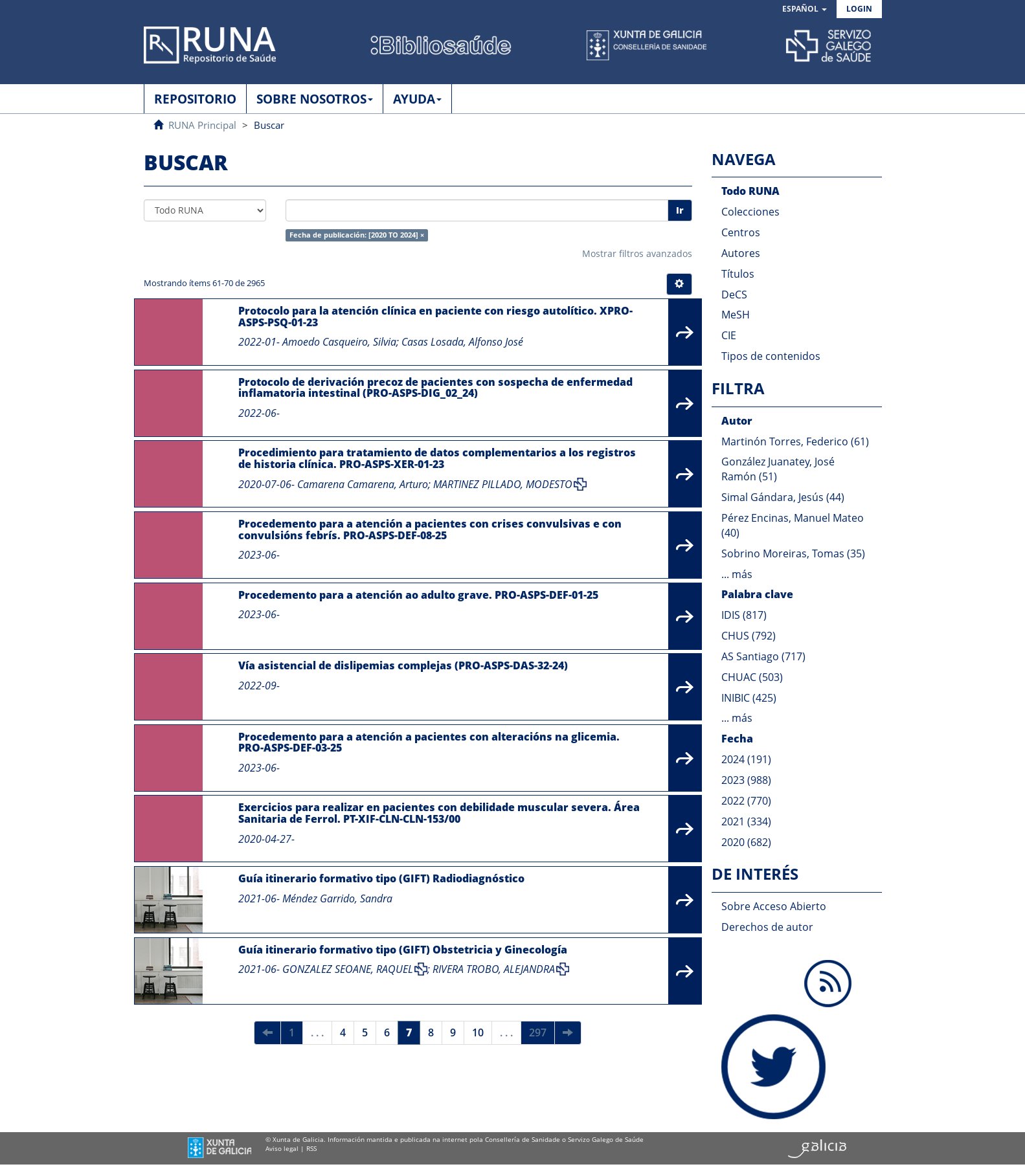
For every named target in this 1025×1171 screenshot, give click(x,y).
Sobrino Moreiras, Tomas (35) (793, 553)
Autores (740, 253)
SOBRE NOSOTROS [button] (314, 99)
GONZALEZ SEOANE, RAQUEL (347, 969)
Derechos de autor (767, 927)
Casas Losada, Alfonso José (462, 342)
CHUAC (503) (752, 677)
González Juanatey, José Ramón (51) (778, 469)
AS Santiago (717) (763, 656)
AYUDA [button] (417, 99)
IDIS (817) (744, 615)
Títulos (737, 274)
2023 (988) (746, 780)
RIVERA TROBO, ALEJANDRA (494, 969)
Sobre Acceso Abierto (773, 906)
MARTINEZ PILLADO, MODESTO (502, 484)
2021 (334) (746, 821)
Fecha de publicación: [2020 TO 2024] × (356, 235)
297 (537, 1032)
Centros (740, 232)
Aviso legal (281, 1148)
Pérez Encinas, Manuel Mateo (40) (792, 525)
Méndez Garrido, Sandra (337, 898)
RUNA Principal (202, 124)
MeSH (735, 314)
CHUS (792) (748, 636)
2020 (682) (746, 842)
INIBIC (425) (748, 698)
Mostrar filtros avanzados (637, 253)
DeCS (734, 294)
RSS (311, 1148)
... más (736, 574)
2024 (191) (746, 759)
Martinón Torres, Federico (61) (795, 441)
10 (478, 1032)
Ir (680, 210)
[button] (804, 9)
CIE (728, 335)
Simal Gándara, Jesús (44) (782, 497)
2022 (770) (746, 801)
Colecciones (750, 212)
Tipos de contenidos (770, 356)
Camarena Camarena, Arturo (362, 484)
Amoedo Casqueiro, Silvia (339, 342)
